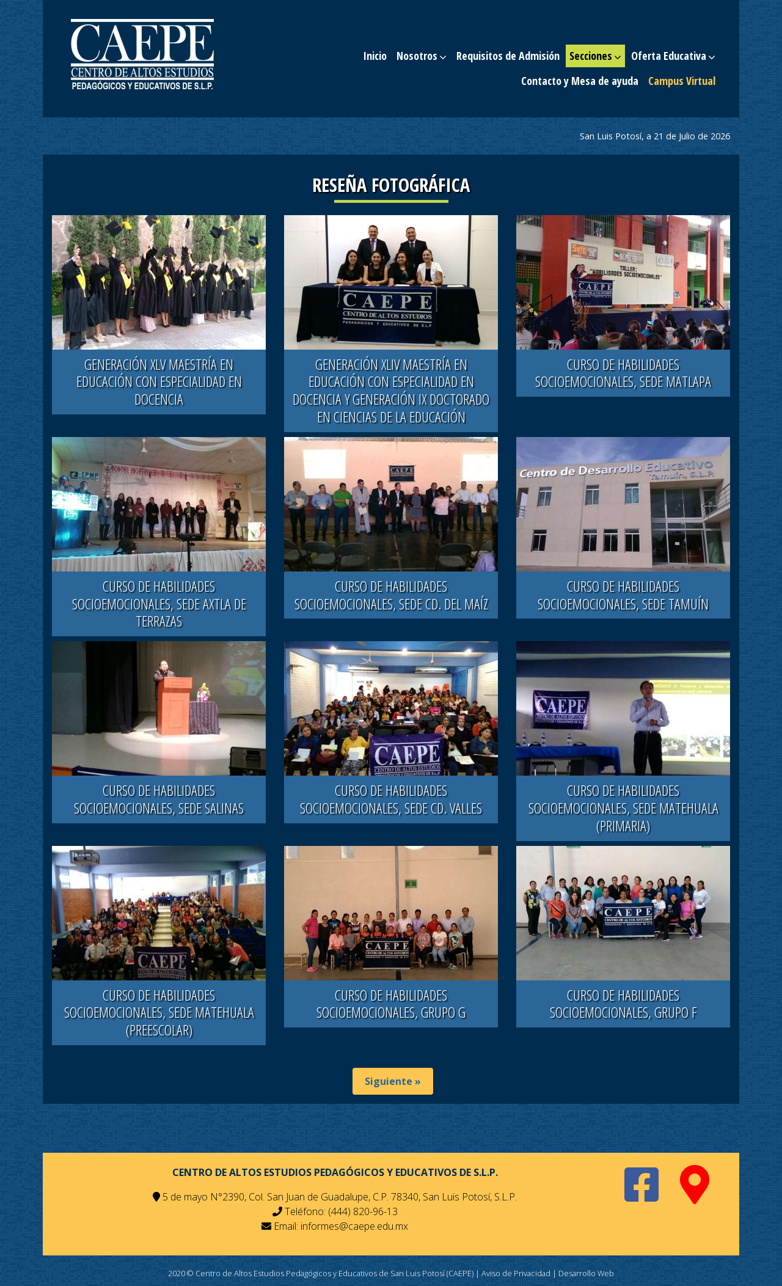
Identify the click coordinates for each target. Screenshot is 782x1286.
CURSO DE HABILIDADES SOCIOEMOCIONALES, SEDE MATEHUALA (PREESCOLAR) (159, 1012)
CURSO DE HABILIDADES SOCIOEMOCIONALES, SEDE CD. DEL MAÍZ (391, 595)
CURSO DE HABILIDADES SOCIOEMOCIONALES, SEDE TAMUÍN (623, 595)
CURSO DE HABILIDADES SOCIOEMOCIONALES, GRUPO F (623, 1004)
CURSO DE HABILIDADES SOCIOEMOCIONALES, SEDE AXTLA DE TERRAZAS (159, 603)
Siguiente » (393, 1081)
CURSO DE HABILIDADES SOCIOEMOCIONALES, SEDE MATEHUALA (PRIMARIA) (623, 808)
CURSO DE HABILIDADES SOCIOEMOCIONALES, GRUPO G (391, 1004)
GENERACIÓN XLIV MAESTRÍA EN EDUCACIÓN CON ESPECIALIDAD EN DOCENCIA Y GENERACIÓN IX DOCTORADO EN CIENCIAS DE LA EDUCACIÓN (391, 390)
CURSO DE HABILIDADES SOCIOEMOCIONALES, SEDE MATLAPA (623, 373)
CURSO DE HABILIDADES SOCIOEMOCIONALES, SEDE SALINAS (159, 799)
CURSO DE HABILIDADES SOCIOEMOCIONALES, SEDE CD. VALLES (391, 799)
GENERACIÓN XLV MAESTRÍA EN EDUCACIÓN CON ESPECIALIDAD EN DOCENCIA (159, 382)
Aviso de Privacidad (515, 1273)
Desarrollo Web (586, 1273)
